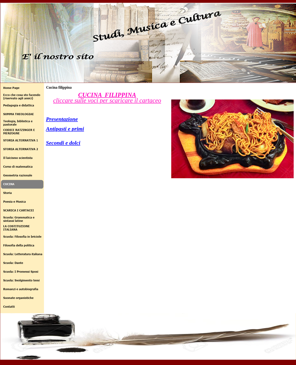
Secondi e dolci (63, 143)
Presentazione (62, 119)
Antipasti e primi (65, 129)
